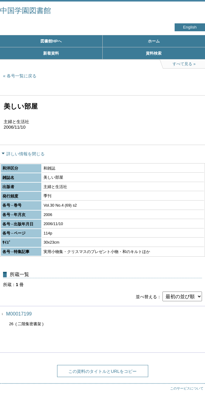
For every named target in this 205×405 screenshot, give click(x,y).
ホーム (154, 41)
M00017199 (19, 313)
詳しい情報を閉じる (25, 153)
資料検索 (154, 53)
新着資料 (51, 53)
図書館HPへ (51, 41)
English (190, 27)
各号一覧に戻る (21, 75)
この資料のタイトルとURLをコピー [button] (102, 371)
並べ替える (146, 296)
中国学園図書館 (25, 10)
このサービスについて (186, 388)
